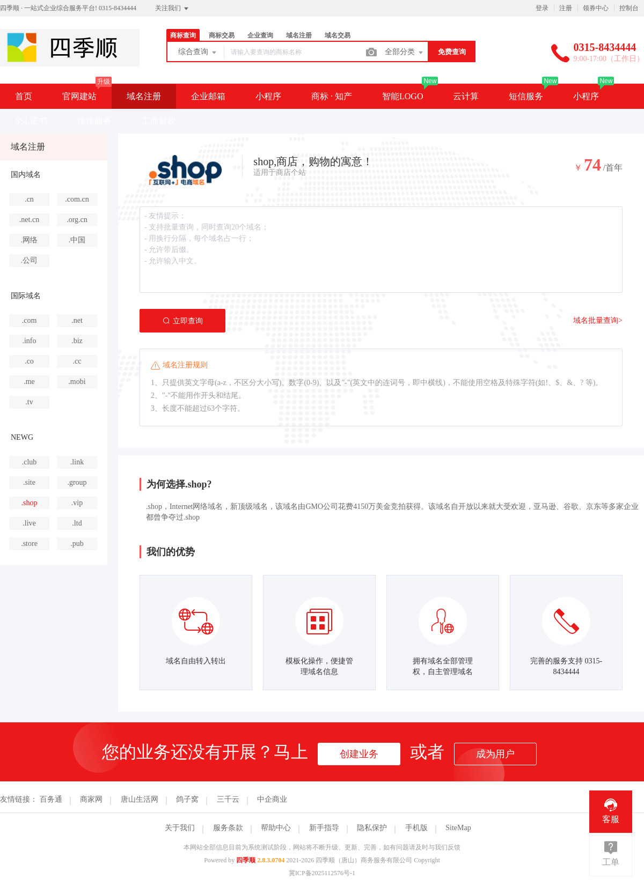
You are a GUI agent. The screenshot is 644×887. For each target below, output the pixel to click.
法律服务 (94, 120)
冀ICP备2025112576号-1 (322, 873)
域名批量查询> (598, 320)
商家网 (91, 799)
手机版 (416, 828)
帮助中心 (276, 828)
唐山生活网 (139, 799)
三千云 (228, 799)
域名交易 (337, 35)
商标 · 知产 (331, 96)
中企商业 (272, 799)
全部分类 (405, 52)
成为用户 (495, 754)
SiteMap (458, 828)
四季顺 (245, 860)
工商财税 (159, 120)
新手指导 (324, 828)
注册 (565, 8)
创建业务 (359, 754)
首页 (23, 96)
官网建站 (79, 96)
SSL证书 (31, 120)
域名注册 (299, 35)
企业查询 (260, 35)
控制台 (629, 8)
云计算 (466, 96)
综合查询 (198, 52)
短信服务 (526, 96)
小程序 (268, 96)
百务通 (51, 799)
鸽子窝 (187, 799)
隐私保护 (372, 828)
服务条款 (228, 828)
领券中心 (596, 8)
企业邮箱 (208, 96)
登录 (542, 8)
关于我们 (180, 828)
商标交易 (222, 35)
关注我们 (172, 9)
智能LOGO (402, 96)
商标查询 (183, 35)
